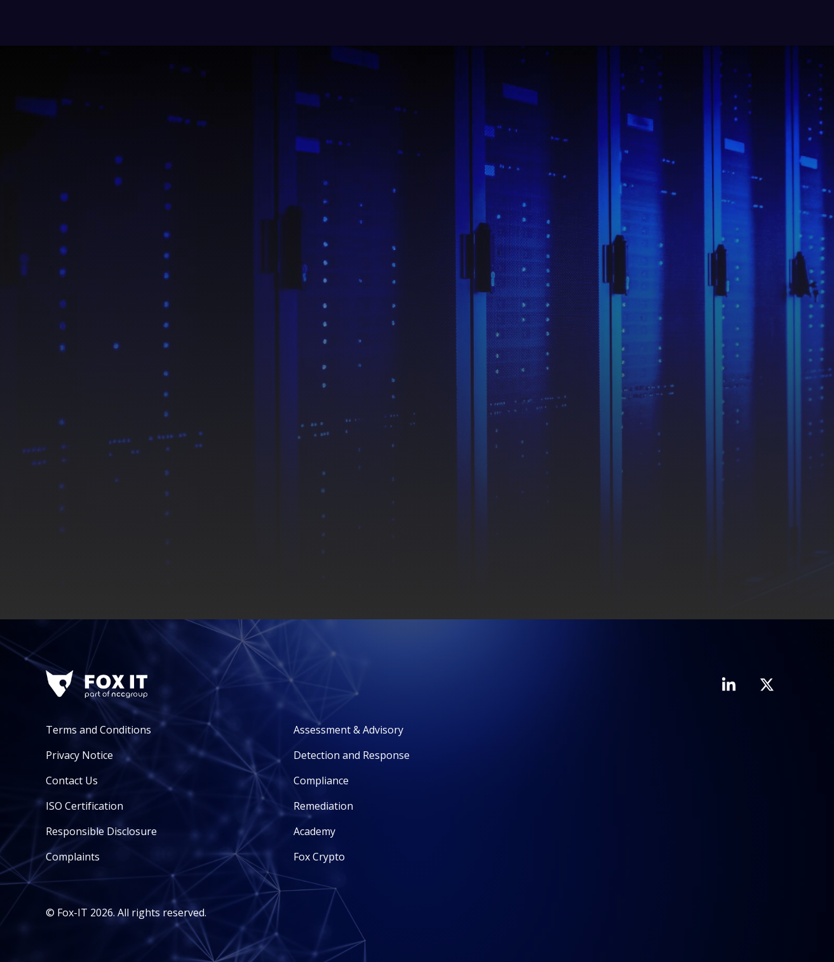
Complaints (73, 857)
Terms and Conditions (98, 730)
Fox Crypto (319, 857)
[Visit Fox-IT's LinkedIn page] (729, 684)
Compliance (321, 780)
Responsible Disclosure (101, 831)
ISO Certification (84, 806)
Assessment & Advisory (348, 730)
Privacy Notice (79, 755)
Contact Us (72, 780)
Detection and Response (351, 755)
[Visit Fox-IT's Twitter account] (767, 684)
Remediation (323, 806)
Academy (314, 831)
